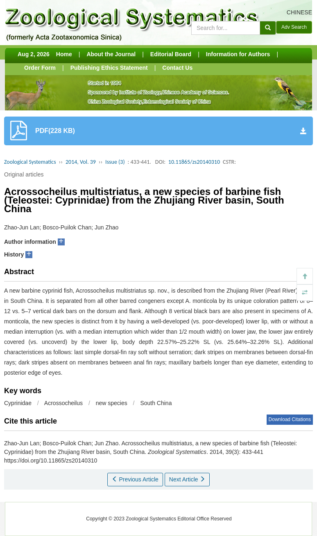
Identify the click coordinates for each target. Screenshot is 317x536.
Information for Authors (238, 54)
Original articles (23, 174)
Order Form (40, 67)
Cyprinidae (18, 403)
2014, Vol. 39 (81, 161)
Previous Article (135, 479)
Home (64, 54)
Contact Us (177, 67)
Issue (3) (115, 161)
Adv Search (294, 27)
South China (156, 403)
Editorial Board (170, 54)
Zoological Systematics (30, 161)
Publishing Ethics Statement (109, 67)
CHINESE (299, 12)
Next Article (187, 479)
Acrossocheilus (63, 403)
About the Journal (111, 54)
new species (111, 403)
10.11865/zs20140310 (194, 161)
